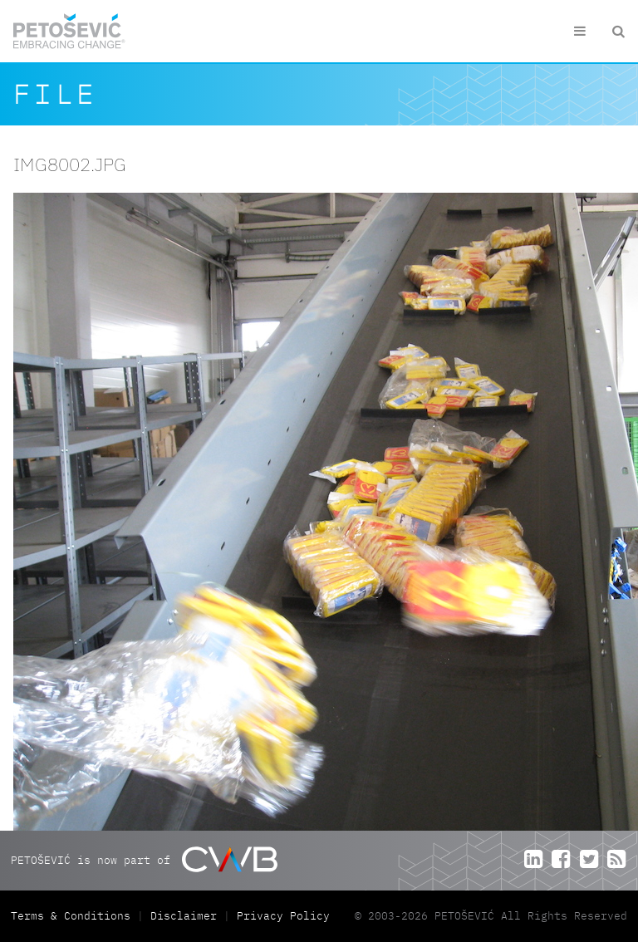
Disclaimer (183, 916)
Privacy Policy (283, 916)
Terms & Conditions (74, 916)
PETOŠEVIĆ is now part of (144, 859)
